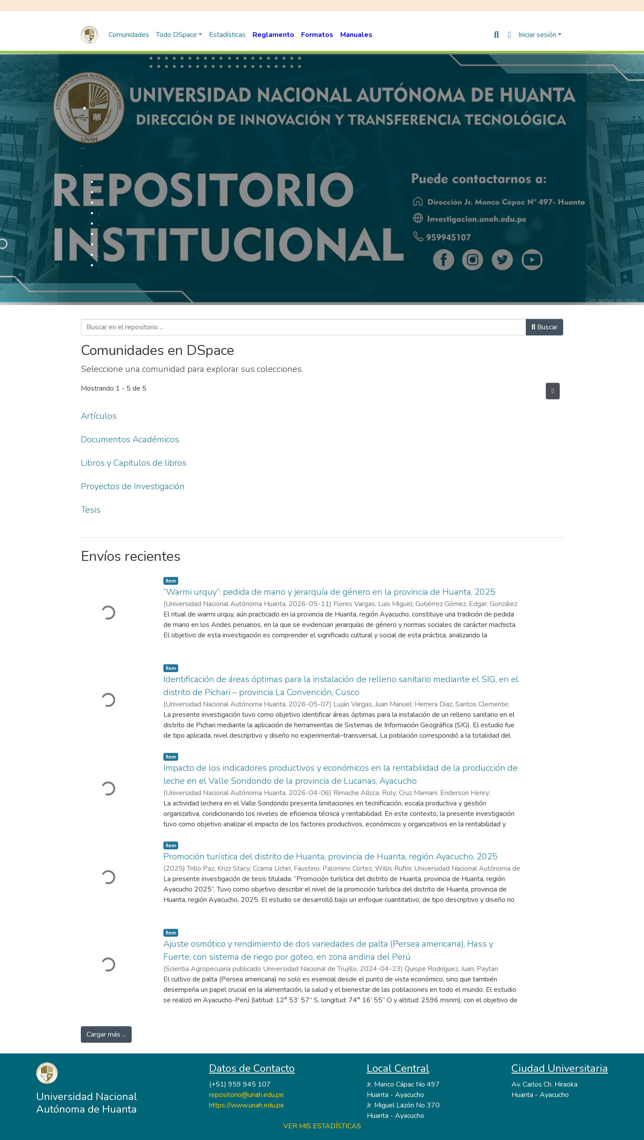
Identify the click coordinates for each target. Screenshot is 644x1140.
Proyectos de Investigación (133, 486)
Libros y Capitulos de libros (133, 463)
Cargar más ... (106, 1034)
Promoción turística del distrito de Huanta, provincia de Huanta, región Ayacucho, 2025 (330, 856)
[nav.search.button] (496, 34)
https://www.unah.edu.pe (246, 1105)
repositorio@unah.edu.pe (246, 1095)
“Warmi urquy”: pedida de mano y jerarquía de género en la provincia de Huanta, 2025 (329, 592)
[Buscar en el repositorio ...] (303, 327)
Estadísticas (227, 35)
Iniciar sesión (537, 35)
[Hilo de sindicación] (553, 391)
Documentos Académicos (130, 439)
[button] (509, 35)
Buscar (544, 327)
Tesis (90, 510)
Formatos (317, 35)
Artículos (98, 416)
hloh (631, 300)
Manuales (356, 35)
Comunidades (129, 35)
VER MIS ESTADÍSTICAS (322, 1126)
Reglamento (273, 35)
